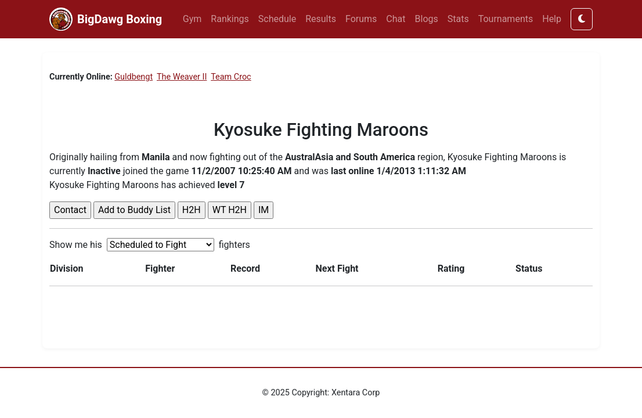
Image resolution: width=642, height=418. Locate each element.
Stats (458, 18)
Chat (395, 18)
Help (551, 18)
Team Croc (231, 77)
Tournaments (505, 18)
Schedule (277, 18)
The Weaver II (182, 77)
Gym (192, 18)
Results (320, 18)
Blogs (426, 18)
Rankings (229, 18)
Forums (361, 18)
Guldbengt (133, 77)
